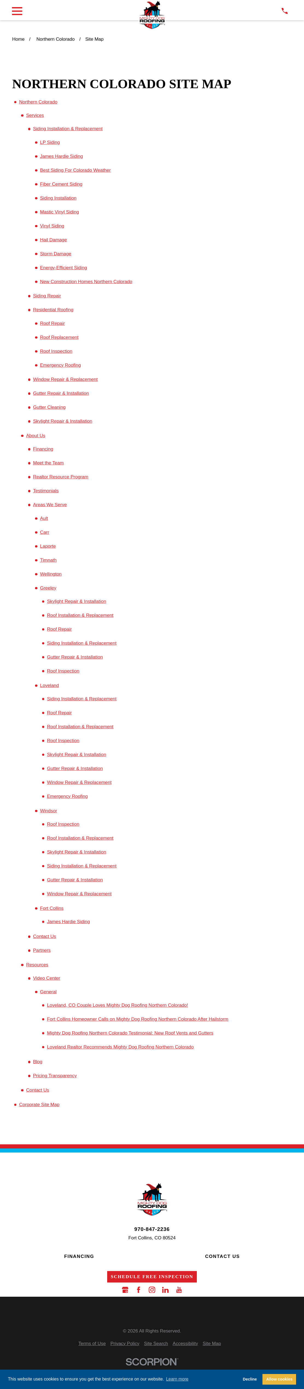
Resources (37, 964)
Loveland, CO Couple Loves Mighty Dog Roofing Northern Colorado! (117, 1005)
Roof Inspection (56, 351)
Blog (37, 1061)
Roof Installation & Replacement (80, 615)
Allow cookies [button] (279, 1379)
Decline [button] (250, 1379)
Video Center (46, 978)
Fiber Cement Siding (61, 184)
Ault (44, 518)
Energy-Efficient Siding (63, 267)
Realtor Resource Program (60, 476)
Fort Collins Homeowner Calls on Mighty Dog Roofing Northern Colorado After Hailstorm (137, 1019)
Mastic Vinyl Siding (59, 212)
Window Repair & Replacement (65, 379)
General (48, 991)
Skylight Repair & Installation (62, 421)
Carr (44, 532)
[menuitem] (92, 1344)
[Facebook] (138, 1290)
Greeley (48, 588)
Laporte (48, 546)
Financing (43, 449)
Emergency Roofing (60, 365)
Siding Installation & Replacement (68, 128)
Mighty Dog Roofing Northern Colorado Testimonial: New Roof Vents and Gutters (130, 1033)
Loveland (49, 685)
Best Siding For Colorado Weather (75, 170)
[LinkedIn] (165, 1290)
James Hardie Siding (61, 156)
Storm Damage (55, 253)
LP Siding (50, 142)
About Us (35, 435)
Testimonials (46, 490)
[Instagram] (152, 1290)
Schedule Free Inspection (152, 1276)
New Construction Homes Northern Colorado (86, 281)
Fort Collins (51, 908)
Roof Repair (52, 323)
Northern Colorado (38, 102)
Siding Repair (47, 295)
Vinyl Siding (52, 226)
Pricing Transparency (55, 1075)
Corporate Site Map (39, 1104)
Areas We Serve (50, 504)
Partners (42, 950)
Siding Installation (58, 198)
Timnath (48, 560)
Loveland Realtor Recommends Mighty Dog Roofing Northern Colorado (120, 1047)
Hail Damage (53, 239)
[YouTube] (179, 1290)
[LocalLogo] (152, 15)
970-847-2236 (151, 1229)
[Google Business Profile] (125, 1290)
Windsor (48, 810)
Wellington (51, 574)
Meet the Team (48, 463)
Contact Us (44, 936)
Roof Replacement (59, 337)
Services (35, 115)
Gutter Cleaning (49, 407)
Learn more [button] (177, 1379)
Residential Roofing (53, 309)
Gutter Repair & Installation (61, 393)
